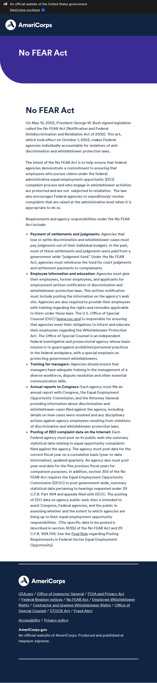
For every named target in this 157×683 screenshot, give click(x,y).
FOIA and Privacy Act (106, 593)
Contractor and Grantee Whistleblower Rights (72, 605)
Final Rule (79, 533)
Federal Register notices (42, 599)
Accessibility (29, 620)
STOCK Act (60, 610)
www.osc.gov (68, 318)
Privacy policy (56, 620)
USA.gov (26, 593)
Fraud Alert (83, 610)
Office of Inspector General (60, 593)
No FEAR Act (77, 599)
